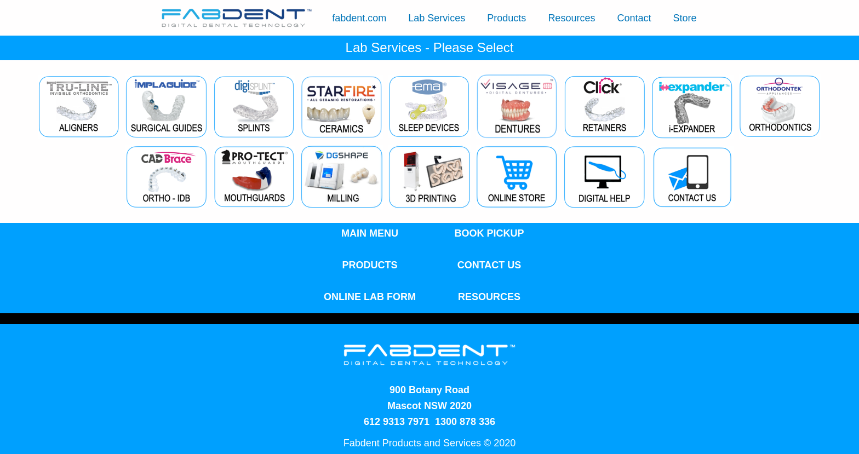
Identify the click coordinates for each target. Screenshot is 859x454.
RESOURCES (489, 296)
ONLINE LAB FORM (370, 296)
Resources (571, 18)
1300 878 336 (465, 421)
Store (684, 18)
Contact (634, 18)
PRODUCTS (369, 265)
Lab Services (436, 18)
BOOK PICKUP (489, 233)
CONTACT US (489, 265)
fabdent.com (359, 18)
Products (506, 18)
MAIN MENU (369, 233)
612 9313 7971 (397, 421)
